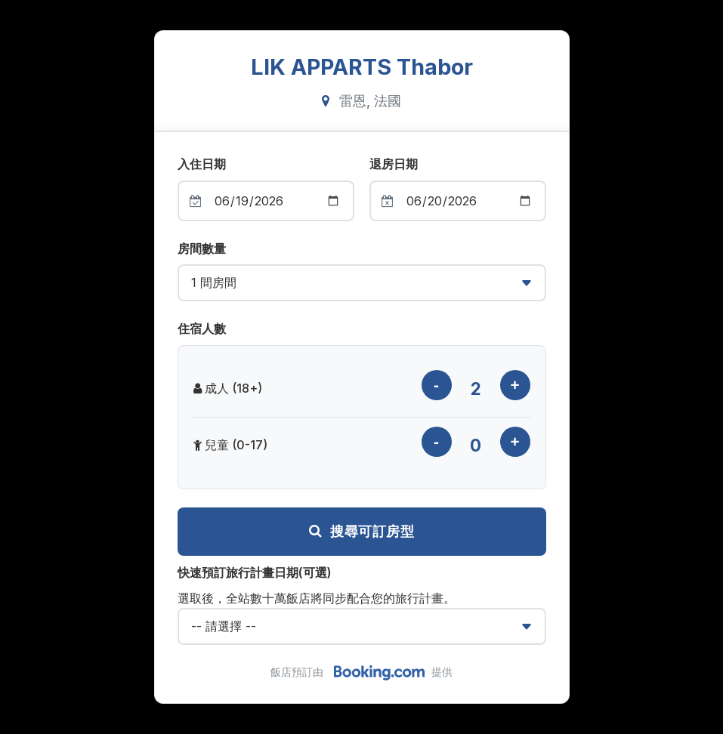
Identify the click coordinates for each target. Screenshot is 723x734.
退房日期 (393, 163)
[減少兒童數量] (437, 442)
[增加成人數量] (515, 385)
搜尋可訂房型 (362, 531)
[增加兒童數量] (515, 442)
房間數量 (202, 248)
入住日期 (202, 163)
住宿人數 (202, 328)
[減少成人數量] (437, 385)
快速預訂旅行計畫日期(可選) (255, 572)
